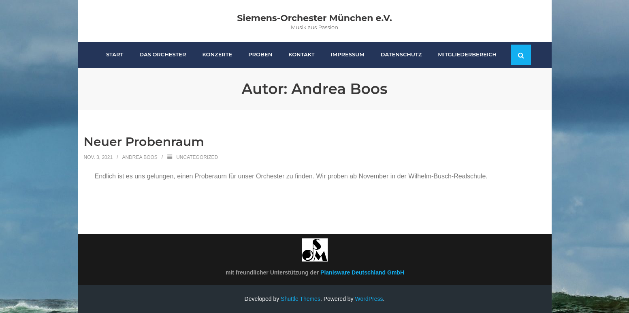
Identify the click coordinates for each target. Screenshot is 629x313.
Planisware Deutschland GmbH (362, 272)
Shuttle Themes (300, 299)
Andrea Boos (139, 157)
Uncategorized (197, 157)
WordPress (369, 299)
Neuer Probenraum (144, 141)
